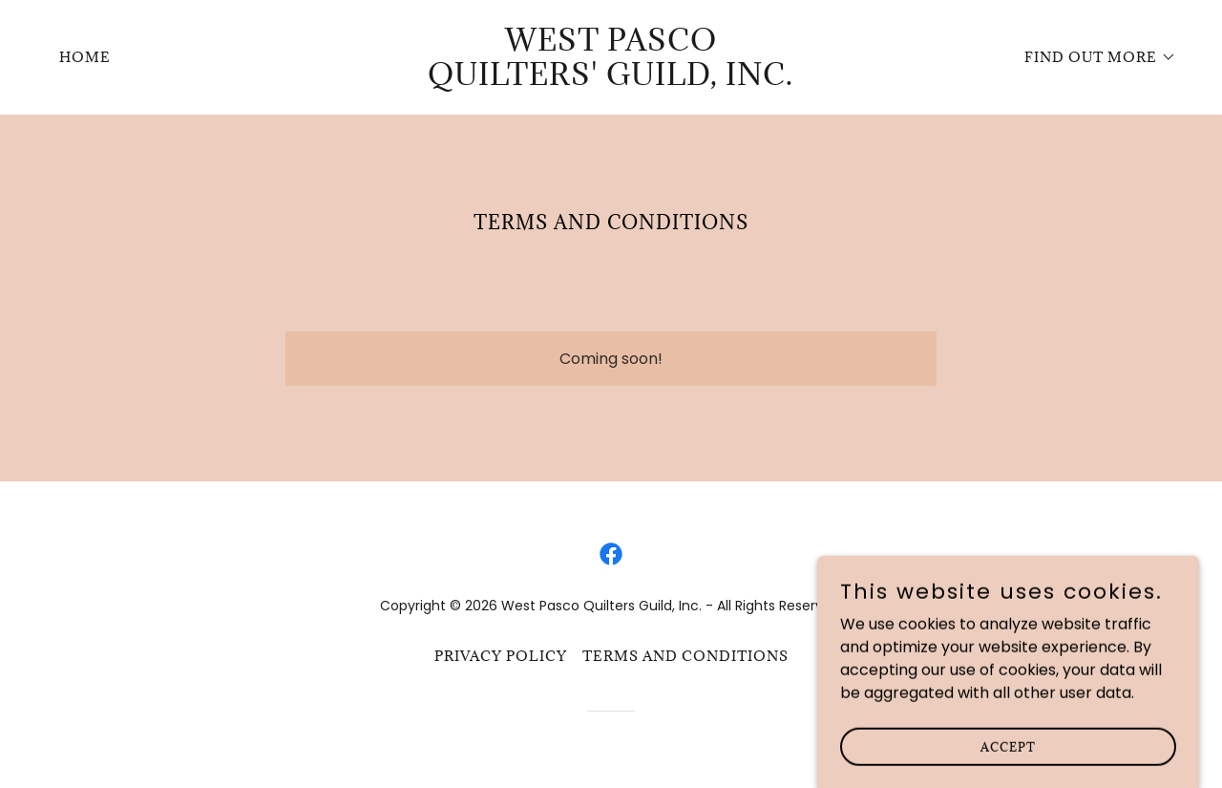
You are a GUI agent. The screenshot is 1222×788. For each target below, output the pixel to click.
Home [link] (85, 57)
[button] (1093, 57)
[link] (611, 80)
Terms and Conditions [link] (685, 656)
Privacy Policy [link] (500, 656)
